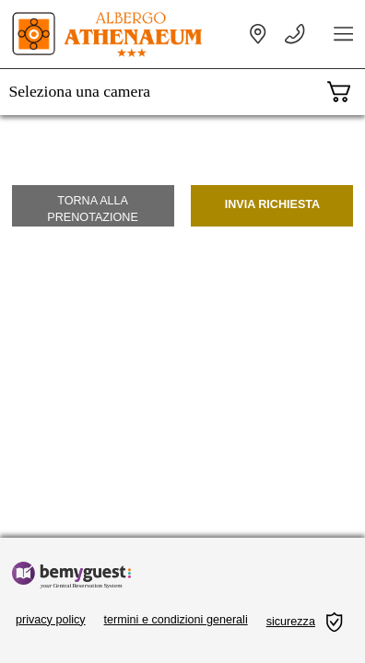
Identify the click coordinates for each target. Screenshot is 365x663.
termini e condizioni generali (176, 619)
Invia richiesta (273, 204)
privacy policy (51, 619)
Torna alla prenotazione (92, 209)
